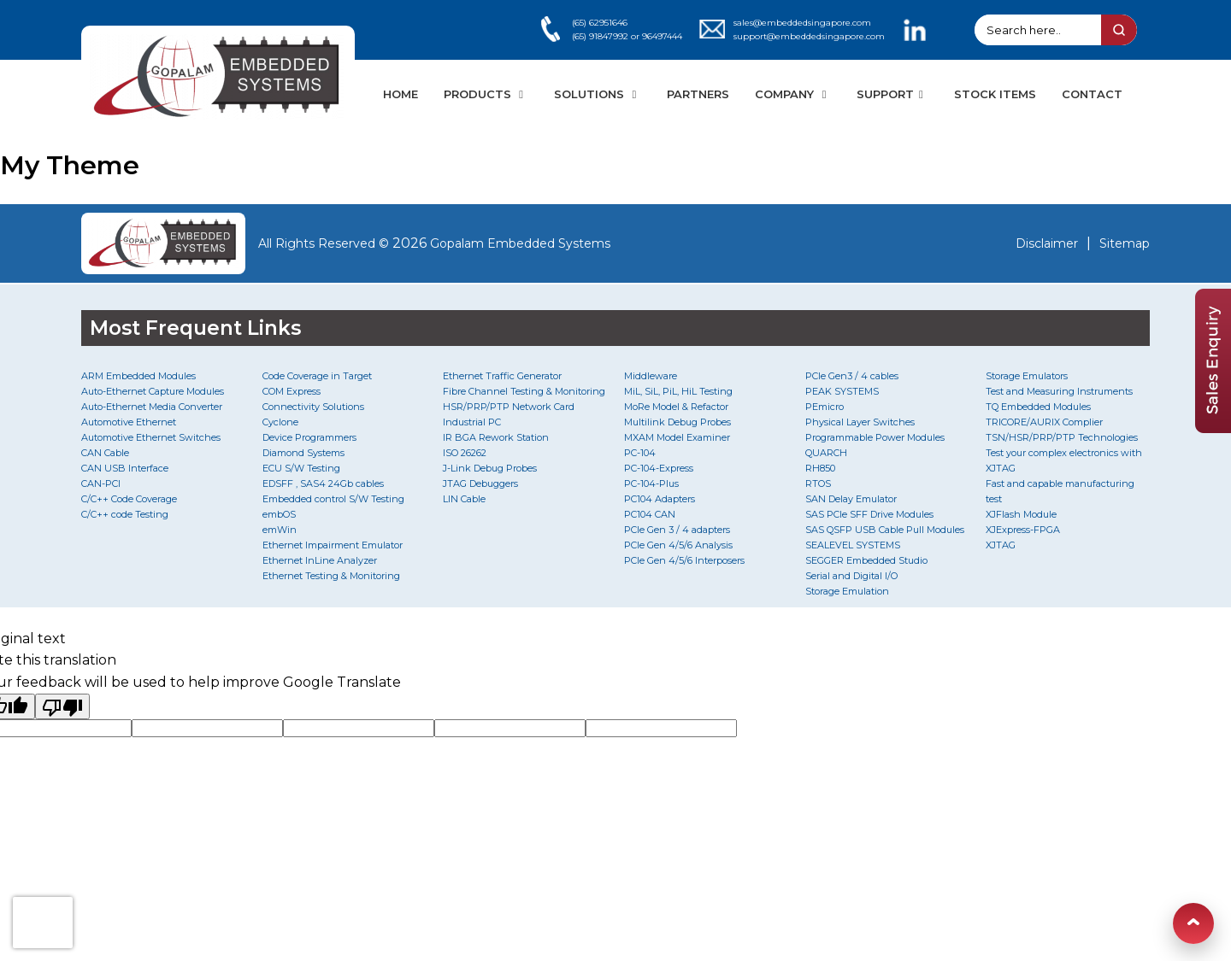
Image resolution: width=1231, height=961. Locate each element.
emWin (279, 530)
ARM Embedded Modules (138, 376)
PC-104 (640, 453)
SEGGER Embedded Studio (866, 560)
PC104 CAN (649, 514)
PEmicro (824, 407)
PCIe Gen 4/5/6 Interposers (684, 560)
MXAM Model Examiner (677, 437)
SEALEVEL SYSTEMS (852, 545)
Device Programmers (309, 437)
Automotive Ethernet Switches (151, 437)
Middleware (650, 376)
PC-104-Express (658, 468)
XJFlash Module (1021, 514)
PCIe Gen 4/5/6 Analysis (678, 545)
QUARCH (826, 453)
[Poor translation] (62, 706)
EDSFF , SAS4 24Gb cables (323, 483)
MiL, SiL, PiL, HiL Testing (678, 391)
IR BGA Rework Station (496, 437)
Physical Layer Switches (860, 422)
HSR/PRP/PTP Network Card (508, 407)
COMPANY (793, 94)
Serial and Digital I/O (851, 576)
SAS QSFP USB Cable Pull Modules (884, 530)
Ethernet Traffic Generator (502, 376)
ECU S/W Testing (301, 468)
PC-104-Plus (651, 483)
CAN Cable (105, 453)
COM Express (291, 391)
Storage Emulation (847, 591)
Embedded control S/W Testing (333, 499)
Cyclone (280, 422)
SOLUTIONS (597, 94)
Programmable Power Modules (875, 437)
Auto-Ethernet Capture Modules (152, 391)
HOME (400, 94)
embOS (279, 514)
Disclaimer (1047, 243)
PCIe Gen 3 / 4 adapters (677, 530)
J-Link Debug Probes (490, 468)
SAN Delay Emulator (851, 499)
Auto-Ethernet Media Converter (151, 407)
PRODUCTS (486, 94)
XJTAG (1001, 545)
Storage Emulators (1027, 376)
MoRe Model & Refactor (676, 407)
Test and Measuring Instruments (1059, 391)
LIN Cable (464, 499)
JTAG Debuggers (480, 483)
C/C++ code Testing (124, 514)
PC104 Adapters (659, 499)
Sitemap (1124, 243)
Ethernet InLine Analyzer (319, 560)
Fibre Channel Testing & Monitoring (524, 391)
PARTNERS (698, 94)
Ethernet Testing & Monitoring (331, 576)
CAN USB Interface (124, 468)
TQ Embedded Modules (1038, 407)
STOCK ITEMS (995, 94)
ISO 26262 (464, 453)
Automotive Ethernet (128, 422)
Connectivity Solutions (313, 407)
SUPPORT (892, 94)
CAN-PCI (101, 483)
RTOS (818, 483)
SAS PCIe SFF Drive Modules (869, 514)
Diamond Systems (303, 453)
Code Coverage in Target (317, 376)
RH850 (820, 468)
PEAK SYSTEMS (842, 391)
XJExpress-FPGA (1023, 530)
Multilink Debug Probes (677, 422)
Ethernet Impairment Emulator (332, 545)
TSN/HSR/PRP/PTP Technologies (1062, 437)
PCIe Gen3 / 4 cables (851, 376)
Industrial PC (472, 422)
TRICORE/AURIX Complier (1044, 422)
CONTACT (1092, 94)
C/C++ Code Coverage (129, 499)
